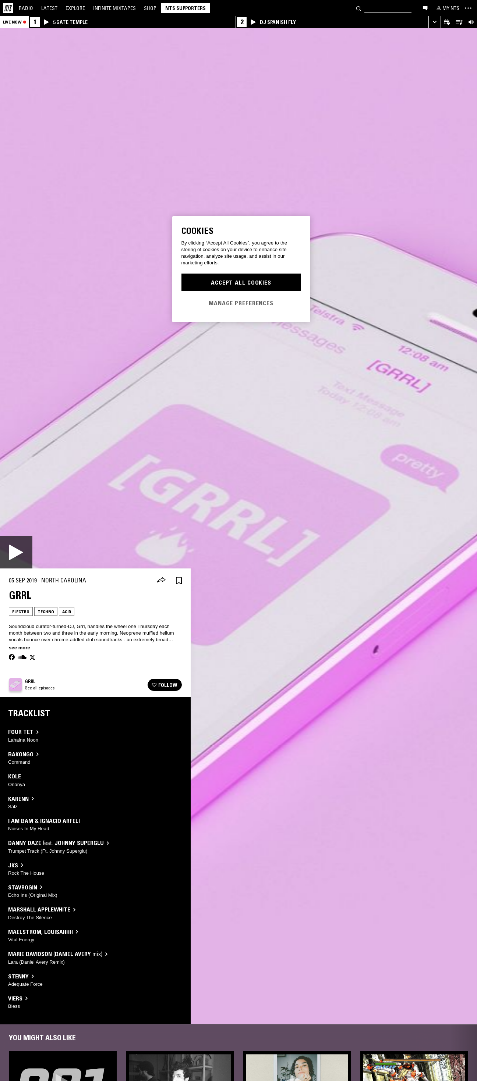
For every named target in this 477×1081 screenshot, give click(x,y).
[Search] (358, 8)
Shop (150, 8)
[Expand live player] (434, 22)
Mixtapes (114, 8)
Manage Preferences (241, 303)
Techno (46, 611)
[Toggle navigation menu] (468, 8)
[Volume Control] (471, 22)
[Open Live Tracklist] (459, 22)
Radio (26, 8)
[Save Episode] (179, 580)
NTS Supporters (185, 8)
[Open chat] (425, 7)
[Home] (8, 8)
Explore (75, 8)
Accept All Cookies (241, 282)
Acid (66, 611)
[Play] (16, 552)
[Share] (161, 580)
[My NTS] (447, 8)
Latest (49, 8)
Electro (20, 611)
